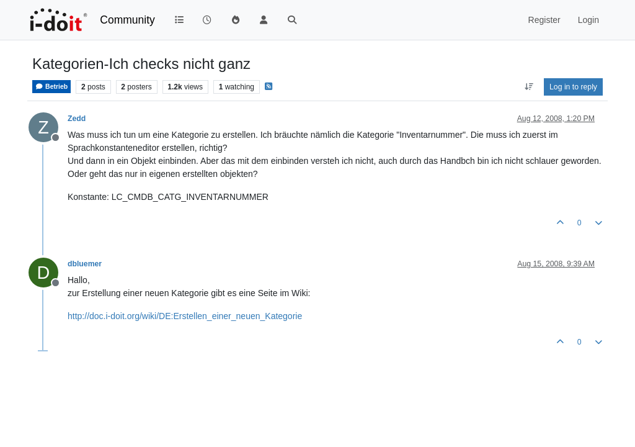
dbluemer (85, 264)
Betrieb (51, 87)
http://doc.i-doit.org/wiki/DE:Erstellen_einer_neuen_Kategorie (185, 316)
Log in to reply (573, 87)
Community (127, 20)
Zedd (77, 118)
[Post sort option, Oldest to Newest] (528, 87)
